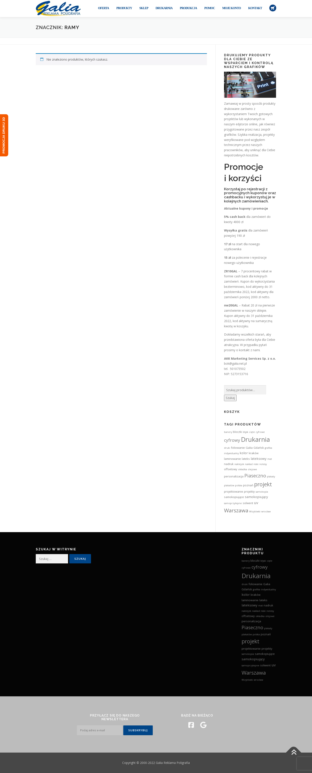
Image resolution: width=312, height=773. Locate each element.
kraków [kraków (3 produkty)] (253, 453)
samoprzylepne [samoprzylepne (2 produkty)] (233, 503)
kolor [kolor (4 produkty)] (244, 453)
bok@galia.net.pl (235, 363)
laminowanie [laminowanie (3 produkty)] (232, 459)
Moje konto (231, 8)
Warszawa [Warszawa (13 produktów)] (236, 510)
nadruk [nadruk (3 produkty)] (229, 464)
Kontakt (255, 8)
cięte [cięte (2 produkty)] (252, 432)
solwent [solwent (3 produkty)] (248, 503)
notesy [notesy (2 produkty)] (263, 464)
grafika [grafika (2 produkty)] (268, 447)
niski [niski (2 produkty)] (256, 464)
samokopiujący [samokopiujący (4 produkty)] (256, 497)
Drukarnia (164, 8)
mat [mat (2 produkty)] (269, 458)
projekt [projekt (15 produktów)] (263, 484)
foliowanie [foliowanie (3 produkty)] (238, 448)
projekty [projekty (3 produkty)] (249, 491)
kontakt (244, 350)
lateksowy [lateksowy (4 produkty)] (258, 458)
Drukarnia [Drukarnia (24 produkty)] (255, 439)
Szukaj (230, 398)
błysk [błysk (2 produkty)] (245, 432)
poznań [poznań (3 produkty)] (248, 485)
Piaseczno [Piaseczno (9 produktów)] (255, 475)
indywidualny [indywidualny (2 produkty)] (231, 453)
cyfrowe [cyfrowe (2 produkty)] (260, 432)
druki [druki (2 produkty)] (227, 447)
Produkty (124, 8)
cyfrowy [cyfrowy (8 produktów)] (232, 440)
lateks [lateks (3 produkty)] (246, 459)
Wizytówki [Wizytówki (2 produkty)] (254, 511)
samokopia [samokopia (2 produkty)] (262, 491)
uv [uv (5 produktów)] (256, 502)
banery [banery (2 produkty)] (228, 432)
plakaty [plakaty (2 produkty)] (271, 476)
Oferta (103, 8)
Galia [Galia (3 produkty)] (249, 448)
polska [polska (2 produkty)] (238, 485)
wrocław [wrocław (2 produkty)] (266, 511)
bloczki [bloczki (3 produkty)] (237, 432)
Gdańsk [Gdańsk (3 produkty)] (259, 448)
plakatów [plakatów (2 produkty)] (229, 485)
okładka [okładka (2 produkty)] (242, 469)
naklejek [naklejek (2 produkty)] (239, 464)
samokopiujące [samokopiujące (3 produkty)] (234, 497)
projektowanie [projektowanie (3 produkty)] (233, 491)
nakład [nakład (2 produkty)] (249, 464)
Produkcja (188, 8)
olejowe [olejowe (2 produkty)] (252, 469)
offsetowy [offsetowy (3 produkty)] (230, 469)
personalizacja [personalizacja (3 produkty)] (234, 476)
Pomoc (209, 8)
